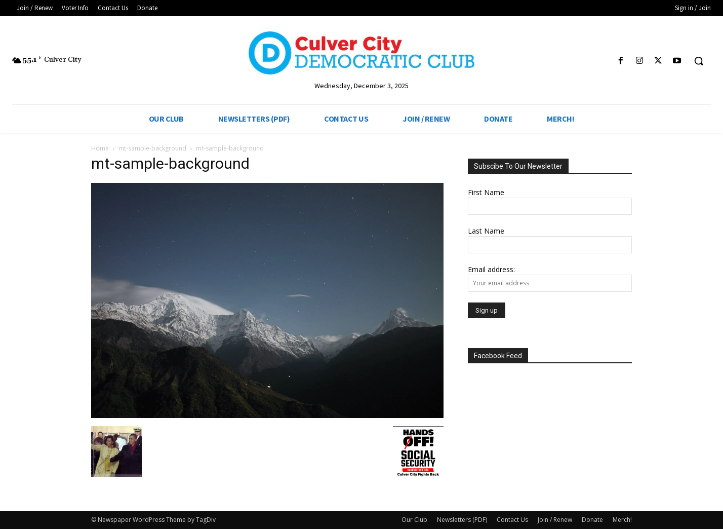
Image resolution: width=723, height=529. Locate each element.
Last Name (486, 231)
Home (100, 148)
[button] (699, 61)
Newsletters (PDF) (462, 519)
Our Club (414, 519)
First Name (486, 192)
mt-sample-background (152, 148)
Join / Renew (555, 519)
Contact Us (512, 519)
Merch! (622, 519)
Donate (592, 519)
